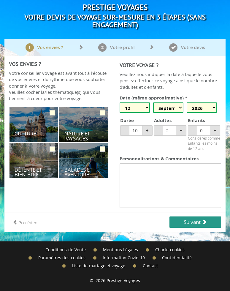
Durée (127, 120)
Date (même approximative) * (154, 98)
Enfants (196, 120)
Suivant (195, 222)
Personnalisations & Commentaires (159, 159)
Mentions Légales (120, 249)
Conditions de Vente (65, 249)
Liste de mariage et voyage (99, 265)
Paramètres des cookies (61, 257)
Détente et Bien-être (28, 172)
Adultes (162, 120)
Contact (150, 265)
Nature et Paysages (77, 136)
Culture (25, 133)
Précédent (26, 222)
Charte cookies (170, 249)
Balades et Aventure (78, 172)
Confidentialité (177, 257)
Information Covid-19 (124, 257)
